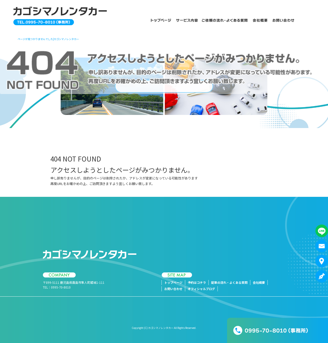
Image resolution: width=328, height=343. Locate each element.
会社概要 (260, 20)
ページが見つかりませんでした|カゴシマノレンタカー (48, 39)
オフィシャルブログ (201, 289)
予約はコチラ (186, 20)
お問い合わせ (286, 20)
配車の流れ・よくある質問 (225, 20)
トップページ (159, 20)
